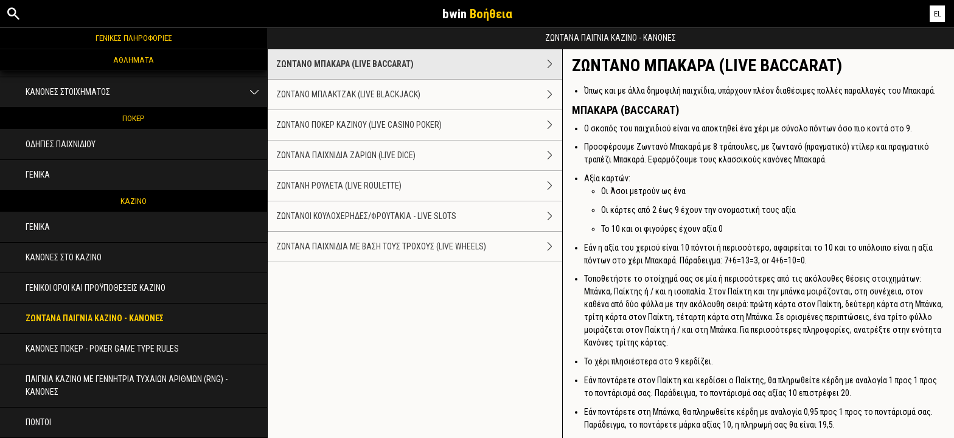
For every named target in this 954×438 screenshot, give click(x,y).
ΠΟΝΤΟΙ (38, 422)
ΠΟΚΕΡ (133, 118)
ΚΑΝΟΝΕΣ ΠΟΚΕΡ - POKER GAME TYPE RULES (102, 348)
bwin (477, 14)
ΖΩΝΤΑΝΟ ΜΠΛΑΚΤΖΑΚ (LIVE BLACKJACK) (419, 94)
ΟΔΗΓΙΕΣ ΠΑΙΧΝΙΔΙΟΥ (61, 144)
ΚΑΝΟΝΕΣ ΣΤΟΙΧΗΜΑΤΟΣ (146, 92)
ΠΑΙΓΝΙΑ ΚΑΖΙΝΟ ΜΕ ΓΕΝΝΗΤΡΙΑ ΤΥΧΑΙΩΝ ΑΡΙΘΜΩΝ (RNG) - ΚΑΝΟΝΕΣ (127, 385)
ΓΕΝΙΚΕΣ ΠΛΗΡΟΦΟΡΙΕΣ (134, 38)
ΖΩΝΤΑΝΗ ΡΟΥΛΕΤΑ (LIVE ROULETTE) (419, 186)
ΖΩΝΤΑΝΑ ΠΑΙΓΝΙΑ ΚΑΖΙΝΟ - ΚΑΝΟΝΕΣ (95, 318)
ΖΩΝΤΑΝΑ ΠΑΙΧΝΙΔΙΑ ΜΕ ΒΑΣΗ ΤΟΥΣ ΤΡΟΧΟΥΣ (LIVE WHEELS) (419, 247)
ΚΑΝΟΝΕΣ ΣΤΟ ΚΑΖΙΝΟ (64, 257)
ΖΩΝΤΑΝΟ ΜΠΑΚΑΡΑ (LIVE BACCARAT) (419, 64)
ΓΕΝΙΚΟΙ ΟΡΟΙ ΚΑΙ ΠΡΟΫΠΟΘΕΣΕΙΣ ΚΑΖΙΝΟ (95, 288)
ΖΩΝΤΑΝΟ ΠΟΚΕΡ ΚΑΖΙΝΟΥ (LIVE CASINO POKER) (419, 125)
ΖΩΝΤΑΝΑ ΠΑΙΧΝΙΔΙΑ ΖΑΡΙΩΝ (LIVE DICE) (419, 155)
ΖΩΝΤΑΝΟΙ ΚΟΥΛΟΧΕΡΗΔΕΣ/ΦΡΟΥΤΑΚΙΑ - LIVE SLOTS (419, 216)
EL (937, 13)
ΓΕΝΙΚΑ (38, 174)
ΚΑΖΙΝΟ (133, 201)
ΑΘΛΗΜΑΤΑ (133, 59)
